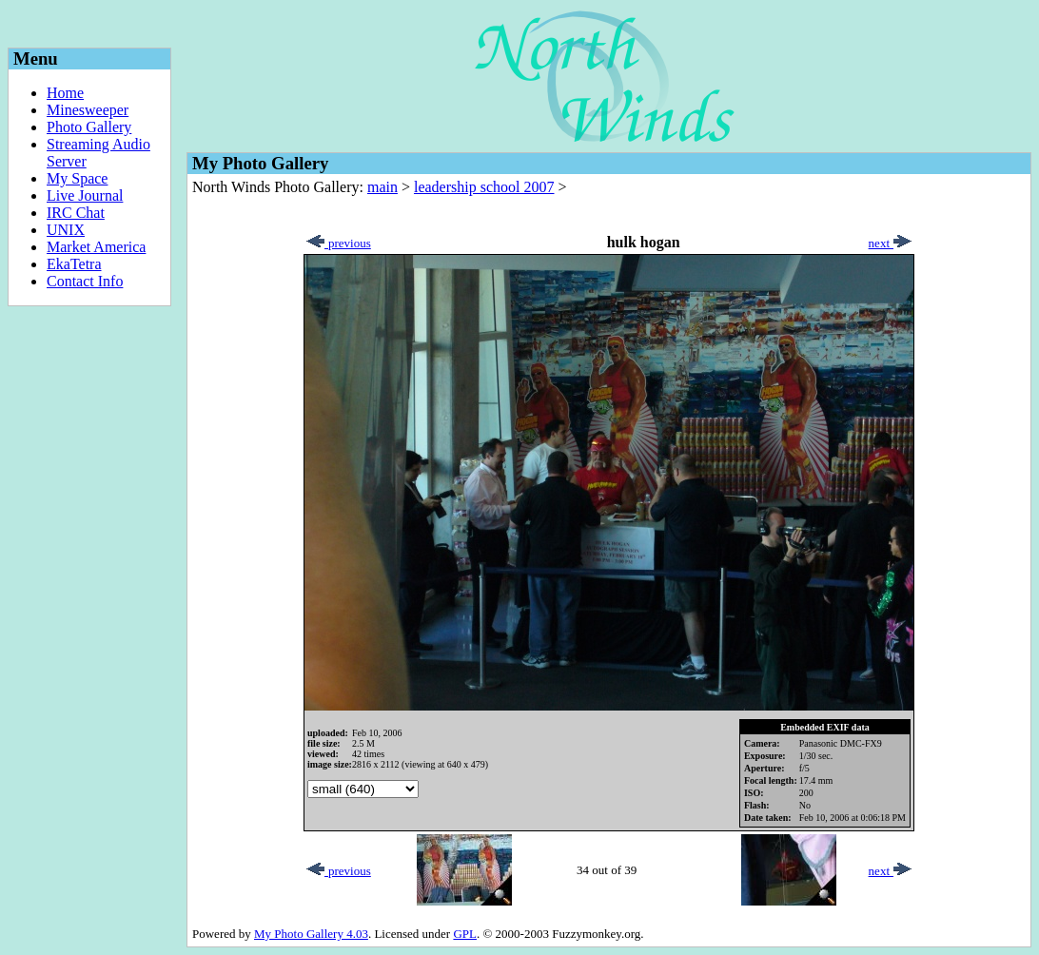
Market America (96, 247)
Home (65, 93)
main (382, 187)
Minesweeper (87, 110)
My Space (77, 178)
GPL (465, 933)
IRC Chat (76, 213)
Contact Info (85, 281)
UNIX (66, 230)
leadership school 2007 (484, 187)
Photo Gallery (89, 127)
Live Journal (85, 195)
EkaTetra (74, 264)
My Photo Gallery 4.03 (311, 933)
